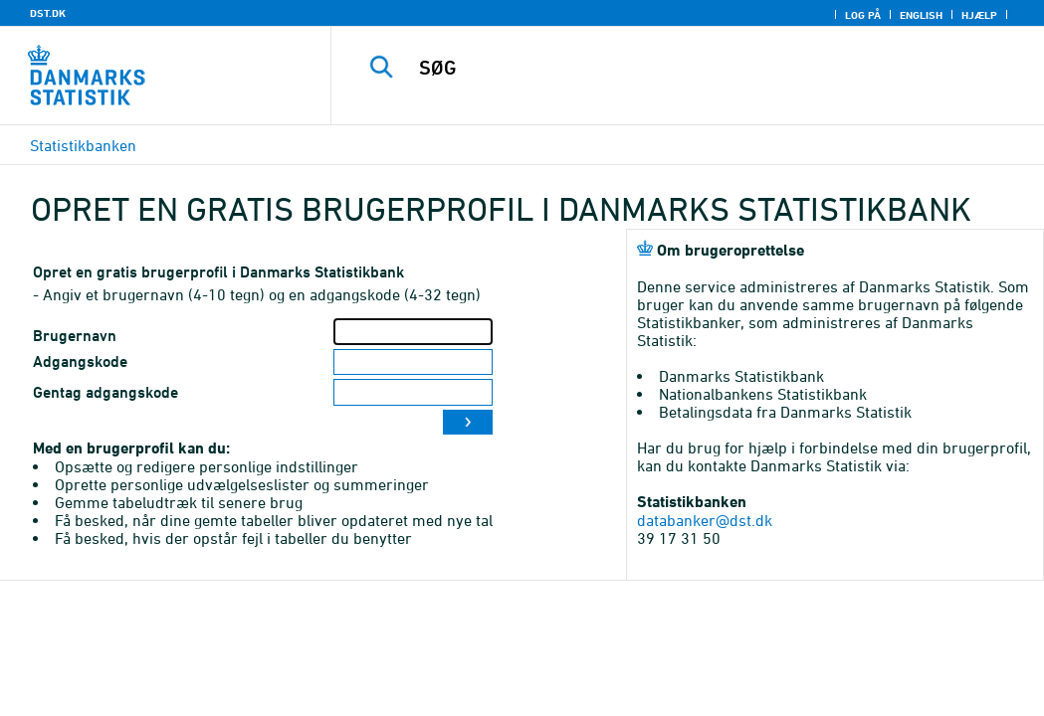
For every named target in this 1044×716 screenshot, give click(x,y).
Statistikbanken (83, 145)
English (921, 15)
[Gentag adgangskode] (413, 392)
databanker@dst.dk (704, 520)
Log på (863, 15)
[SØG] (692, 68)
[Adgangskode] (413, 362)
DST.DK (48, 13)
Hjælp (979, 15)
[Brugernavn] (413, 331)
